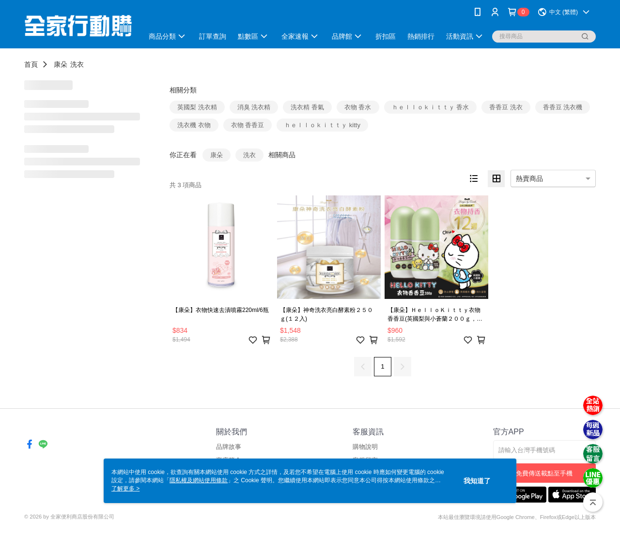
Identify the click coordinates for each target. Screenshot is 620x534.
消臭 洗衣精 (254, 107)
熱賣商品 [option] (529, 178)
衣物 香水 (358, 107)
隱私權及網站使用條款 (199, 480)
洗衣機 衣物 (194, 125)
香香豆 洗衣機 (563, 107)
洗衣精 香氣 (307, 107)
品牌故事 (228, 446)
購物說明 (365, 446)
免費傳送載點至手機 (544, 473)
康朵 (60, 64)
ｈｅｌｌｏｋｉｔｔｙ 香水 (430, 107)
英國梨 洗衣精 (197, 107)
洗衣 (77, 64)
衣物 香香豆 (247, 125)
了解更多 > (125, 488)
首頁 (31, 64)
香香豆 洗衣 (506, 107)
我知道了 (477, 481)
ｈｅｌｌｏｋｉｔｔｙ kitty (322, 125)
